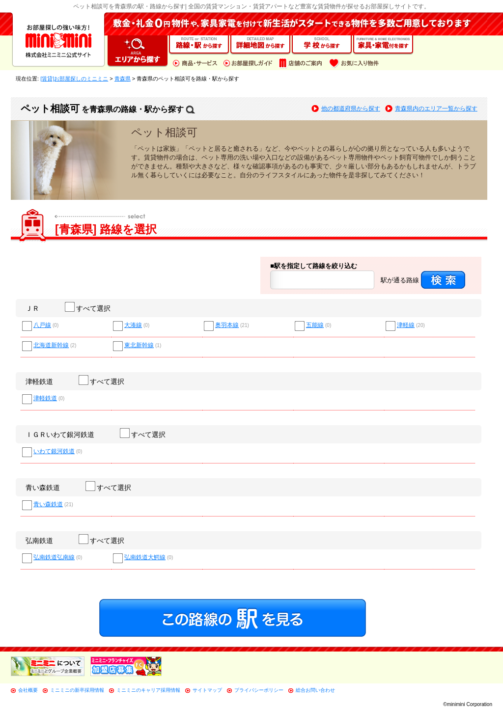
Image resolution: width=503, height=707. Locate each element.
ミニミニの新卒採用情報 (77, 690)
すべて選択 (88, 308)
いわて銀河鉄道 (54, 451)
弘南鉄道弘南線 (54, 557)
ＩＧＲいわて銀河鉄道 (60, 434)
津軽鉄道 (39, 381)
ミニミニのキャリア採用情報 (148, 690)
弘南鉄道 (39, 540)
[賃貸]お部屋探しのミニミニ (74, 79)
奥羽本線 (227, 325)
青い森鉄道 (43, 487)
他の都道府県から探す (350, 108)
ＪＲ (32, 308)
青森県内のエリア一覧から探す (436, 108)
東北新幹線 (139, 345)
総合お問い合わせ (315, 690)
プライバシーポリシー (258, 690)
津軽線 (406, 325)
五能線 (315, 325)
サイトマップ (207, 690)
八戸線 (42, 325)
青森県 (122, 79)
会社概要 (28, 690)
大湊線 (133, 325)
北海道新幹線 (51, 345)
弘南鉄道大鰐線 (145, 557)
